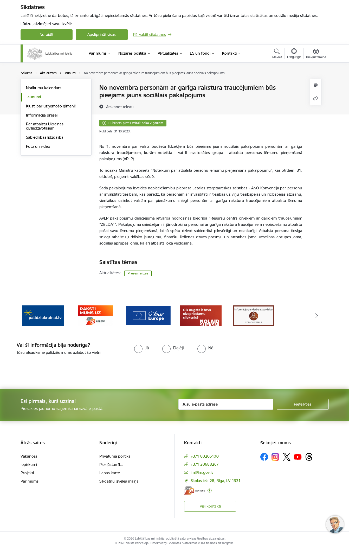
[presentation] (43, 370)
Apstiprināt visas (101, 34)
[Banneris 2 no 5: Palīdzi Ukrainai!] (95, 315)
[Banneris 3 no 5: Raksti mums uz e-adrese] (148, 315)
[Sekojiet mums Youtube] (298, 456)
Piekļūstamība (111, 464)
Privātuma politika (115, 456)
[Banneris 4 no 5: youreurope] (200, 315)
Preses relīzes (138, 273)
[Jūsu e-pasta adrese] (225, 404)
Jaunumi (33, 96)
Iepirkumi (29, 464)
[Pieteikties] (303, 404)
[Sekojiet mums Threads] (309, 457)
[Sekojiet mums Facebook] (264, 457)
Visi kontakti (210, 506)
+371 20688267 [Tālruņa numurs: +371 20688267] (205, 464)
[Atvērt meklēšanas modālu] (277, 54)
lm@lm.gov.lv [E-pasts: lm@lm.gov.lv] (202, 472)
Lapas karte (109, 472)
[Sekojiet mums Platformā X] (286, 457)
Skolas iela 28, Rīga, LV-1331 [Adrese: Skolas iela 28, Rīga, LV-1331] (216, 480)
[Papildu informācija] (209, 490)
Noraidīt (46, 34)
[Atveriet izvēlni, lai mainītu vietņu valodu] (294, 54)
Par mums (29, 481)
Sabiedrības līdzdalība (44, 137)
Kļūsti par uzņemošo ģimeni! (51, 106)
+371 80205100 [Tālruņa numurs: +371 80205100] (205, 456)
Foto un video (38, 146)
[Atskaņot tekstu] (120, 107)
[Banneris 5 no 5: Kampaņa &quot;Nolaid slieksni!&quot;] (253, 315)
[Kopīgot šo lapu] (315, 98)
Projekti (27, 472)
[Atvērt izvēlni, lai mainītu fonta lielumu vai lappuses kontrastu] (316, 54)
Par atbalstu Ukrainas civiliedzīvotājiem (44, 126)
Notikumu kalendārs (43, 87)
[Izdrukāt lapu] (315, 85)
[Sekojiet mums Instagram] (275, 457)
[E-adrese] (194, 490)
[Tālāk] (317, 316)
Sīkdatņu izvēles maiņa (119, 481)
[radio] (141, 348)
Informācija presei (41, 115)
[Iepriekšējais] (32, 316)
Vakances (29, 456)
